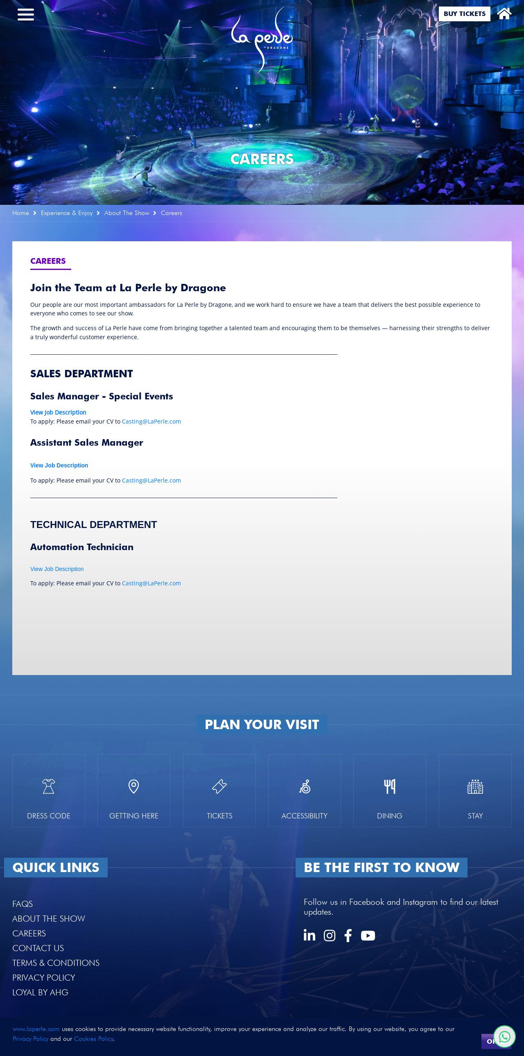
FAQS (22, 904)
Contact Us (38, 948)
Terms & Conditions (55, 963)
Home (20, 213)
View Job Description (57, 569)
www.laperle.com (36, 1029)
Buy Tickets (465, 14)
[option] (262, 102)
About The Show (126, 213)
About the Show (48, 918)
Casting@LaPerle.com (151, 421)
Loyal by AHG (40, 992)
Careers (29, 933)
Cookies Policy (93, 1038)
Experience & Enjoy (67, 213)
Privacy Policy (43, 977)
